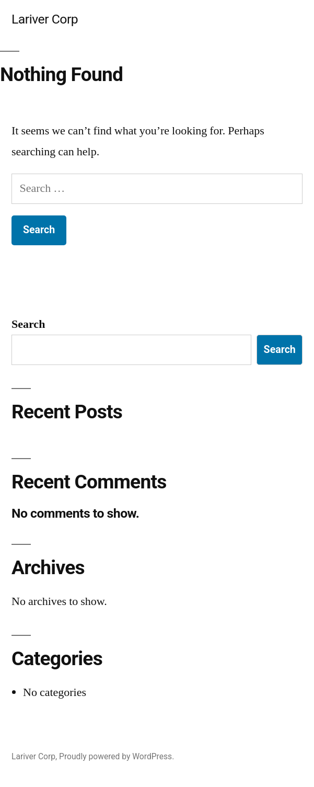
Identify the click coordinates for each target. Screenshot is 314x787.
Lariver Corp (44, 19)
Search (28, 324)
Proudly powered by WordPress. (116, 756)
